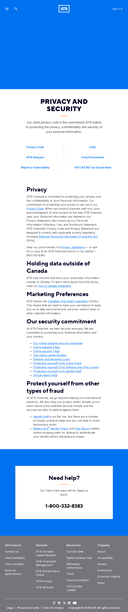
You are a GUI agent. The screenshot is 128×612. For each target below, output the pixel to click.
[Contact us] (12, 551)
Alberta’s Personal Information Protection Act (68, 236)
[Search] (16, 8)
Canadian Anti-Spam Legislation (68, 301)
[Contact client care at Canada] (64, 506)
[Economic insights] (108, 576)
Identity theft (41, 416)
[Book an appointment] (13, 572)
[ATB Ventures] (45, 587)
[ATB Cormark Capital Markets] (46, 553)
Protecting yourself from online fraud (57, 363)
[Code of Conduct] (53, 608)
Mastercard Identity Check (50, 428)
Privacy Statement (73, 247)
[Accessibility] (105, 558)
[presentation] (64, 55)
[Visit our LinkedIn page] (69, 603)
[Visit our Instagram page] (54, 603)
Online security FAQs (46, 351)
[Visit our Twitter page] (64, 603)
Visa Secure (82, 428)
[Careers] (102, 564)
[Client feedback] (15, 558)
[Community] (104, 570)
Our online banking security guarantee (57, 343)
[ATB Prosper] (44, 581)
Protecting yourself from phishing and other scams (66, 367)
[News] (101, 583)
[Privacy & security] (28, 608)
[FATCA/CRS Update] (74, 588)
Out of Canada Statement (54, 286)
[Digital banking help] (79, 558)
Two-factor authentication (50, 355)
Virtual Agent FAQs (45, 375)
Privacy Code (35, 208)
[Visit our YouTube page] (74, 603)
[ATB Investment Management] (46, 563)
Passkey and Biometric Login (51, 359)
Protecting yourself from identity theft (57, 371)
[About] (101, 551)
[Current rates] (75, 551)
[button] (7, 8)
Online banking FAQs (46, 347)
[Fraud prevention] (77, 580)
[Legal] (10, 608)
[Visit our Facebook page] (59, 603)
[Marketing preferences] (74, 565)
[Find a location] (14, 564)
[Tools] (70, 574)
